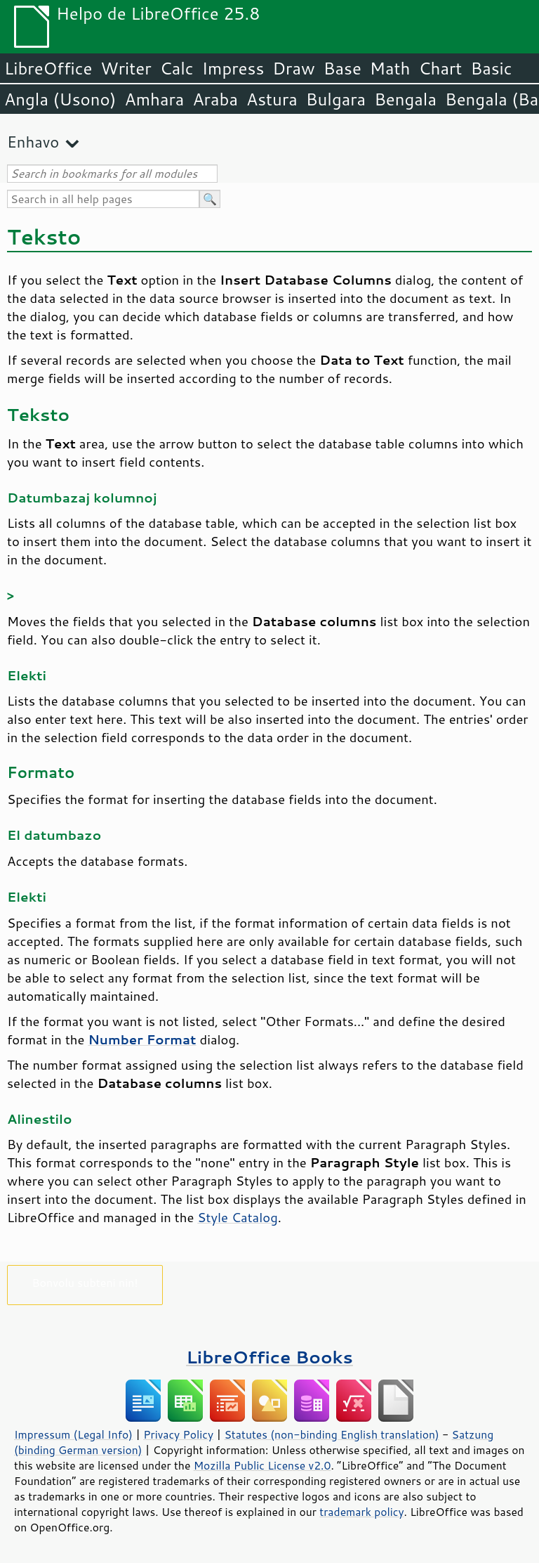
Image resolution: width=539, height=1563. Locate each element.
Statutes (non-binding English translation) (331, 1434)
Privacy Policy (178, 1434)
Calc (177, 68)
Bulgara (336, 99)
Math (390, 68)
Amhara (154, 99)
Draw (293, 68)
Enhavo (33, 142)
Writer (125, 68)
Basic (491, 68)
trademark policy (361, 1511)
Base (342, 68)
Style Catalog (237, 1217)
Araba (215, 99)
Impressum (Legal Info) (73, 1434)
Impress (233, 68)
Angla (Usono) (60, 99)
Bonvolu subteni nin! (85, 1282)
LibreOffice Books (269, 1356)
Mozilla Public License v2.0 (262, 1465)
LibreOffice (48, 68)
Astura (272, 99)
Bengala (405, 99)
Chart (440, 68)
